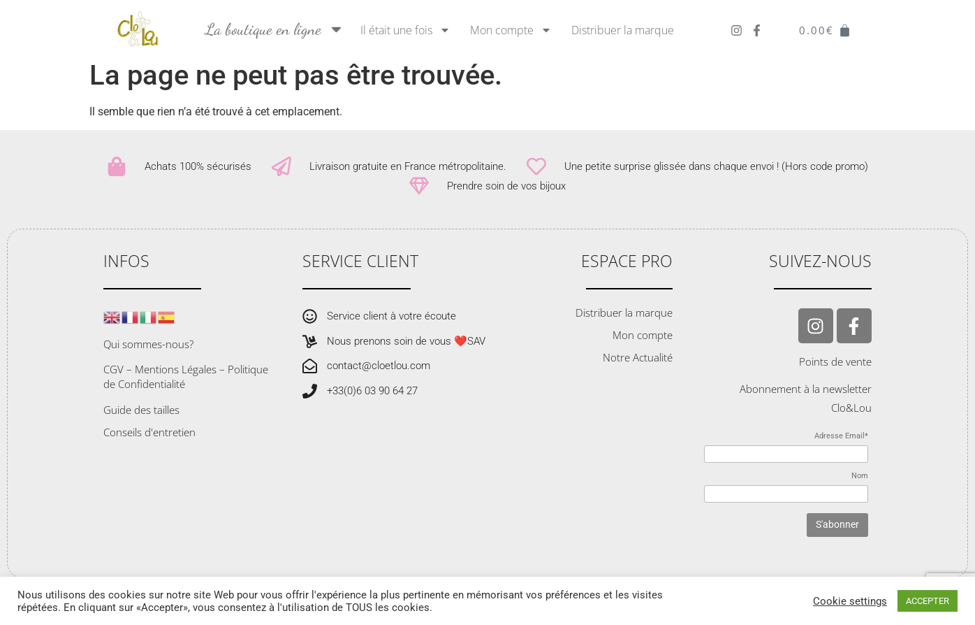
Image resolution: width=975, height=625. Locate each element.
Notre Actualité (638, 366)
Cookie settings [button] (850, 601)
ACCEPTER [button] (927, 601)
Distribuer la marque (622, 30)
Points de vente (835, 371)
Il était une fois (405, 30)
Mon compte (511, 30)
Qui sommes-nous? (148, 353)
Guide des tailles (141, 419)
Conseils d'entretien (149, 441)
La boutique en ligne (274, 29)
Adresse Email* (841, 445)
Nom (859, 484)
